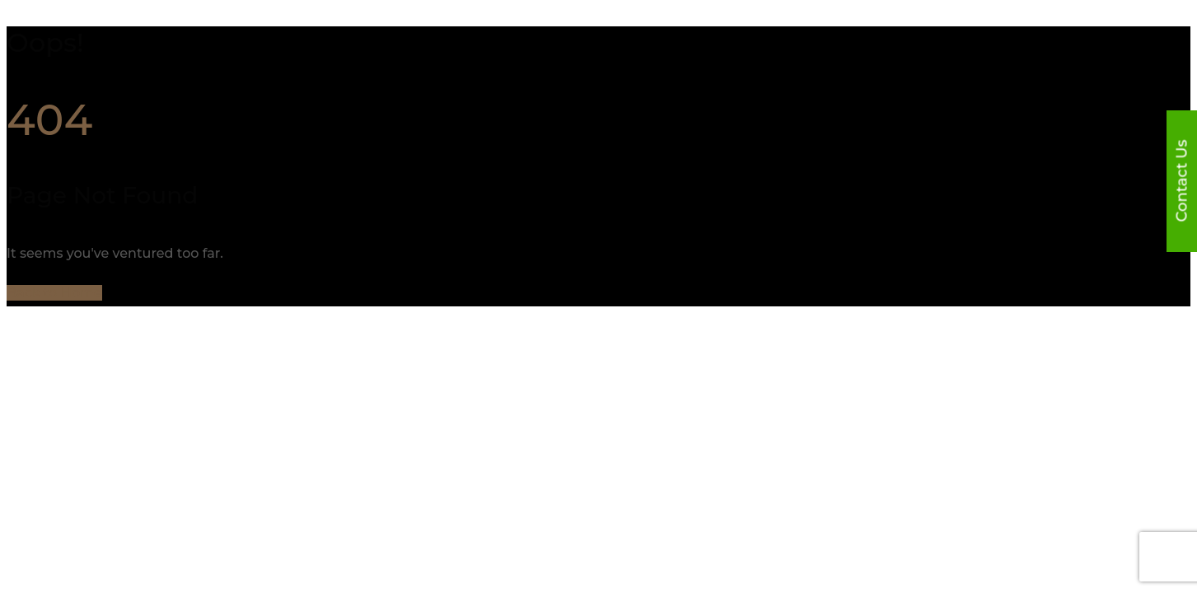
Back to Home (54, 293)
